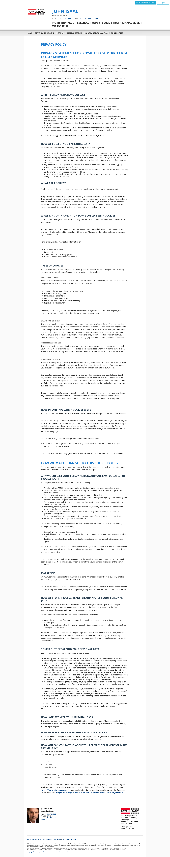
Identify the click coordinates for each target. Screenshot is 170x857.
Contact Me (117, 33)
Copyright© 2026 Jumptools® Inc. (36, 852)
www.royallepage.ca (34, 839)
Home (29, 33)
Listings (61, 33)
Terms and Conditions (69, 839)
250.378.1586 (65, 18)
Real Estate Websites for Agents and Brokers (59, 852)
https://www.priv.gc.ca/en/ (54, 790)
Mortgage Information (96, 33)
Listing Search (74, 33)
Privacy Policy (47, 839)
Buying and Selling (44, 33)
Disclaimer (57, 839)
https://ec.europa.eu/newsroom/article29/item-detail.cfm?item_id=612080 (90, 792)
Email (95, 18)
